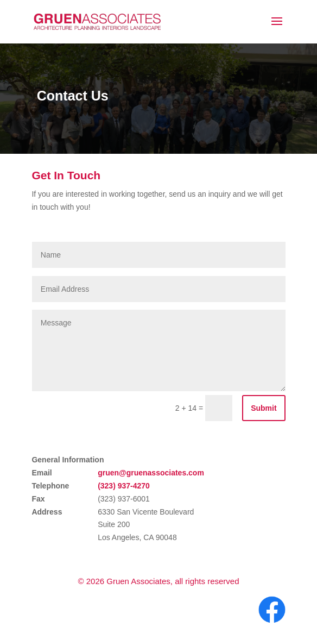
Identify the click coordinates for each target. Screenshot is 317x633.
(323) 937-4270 (124, 485)
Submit (263, 408)
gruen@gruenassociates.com (151, 472)
